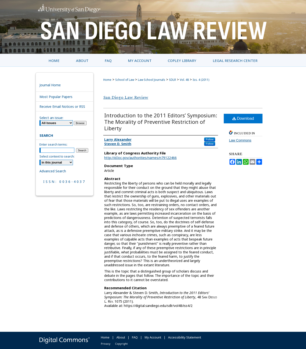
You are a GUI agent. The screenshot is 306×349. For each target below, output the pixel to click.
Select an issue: (51, 117)
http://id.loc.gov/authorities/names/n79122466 (140, 157)
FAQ (135, 337)
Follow (209, 139)
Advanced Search (52, 171)
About (120, 337)
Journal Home (50, 85)
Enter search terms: (53, 144)
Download (243, 118)
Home (107, 80)
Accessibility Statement (184, 337)
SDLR (172, 80)
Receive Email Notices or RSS (62, 106)
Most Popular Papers (55, 96)
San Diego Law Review (125, 97)
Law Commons (240, 140)
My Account (153, 337)
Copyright (121, 343)
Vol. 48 (184, 80)
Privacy (105, 343)
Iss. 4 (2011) (201, 80)
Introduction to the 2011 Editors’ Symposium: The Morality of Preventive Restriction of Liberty (160, 122)
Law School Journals (151, 80)
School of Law (124, 80)
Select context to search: (57, 156)
